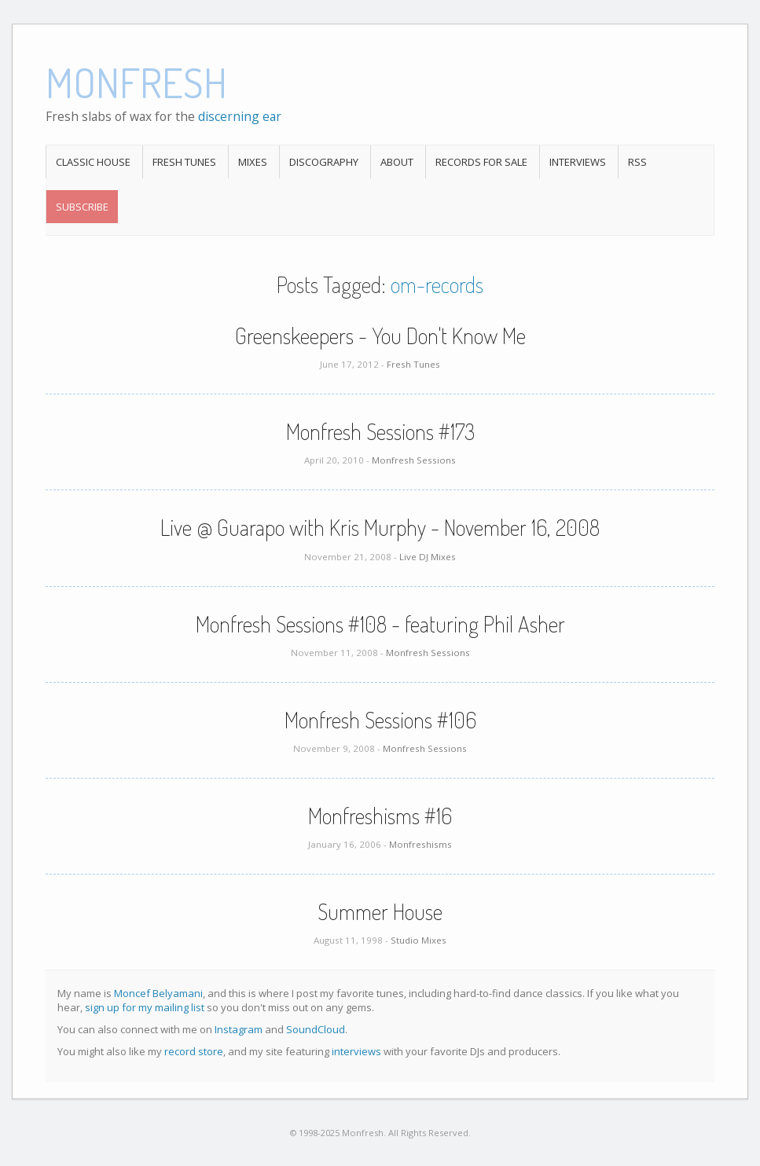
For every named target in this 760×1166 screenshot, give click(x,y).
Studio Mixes (418, 940)
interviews (356, 1051)
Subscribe (82, 207)
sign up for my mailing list (144, 1007)
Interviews (577, 162)
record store (193, 1051)
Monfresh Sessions (414, 460)
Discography (323, 162)
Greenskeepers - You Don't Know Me (380, 335)
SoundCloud (315, 1029)
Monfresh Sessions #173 (380, 431)
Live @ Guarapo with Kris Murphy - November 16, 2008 (380, 527)
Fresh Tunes (184, 162)
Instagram (239, 1029)
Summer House (380, 911)
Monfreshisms (420, 844)
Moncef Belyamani (158, 993)
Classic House (93, 162)
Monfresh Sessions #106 (380, 720)
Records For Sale (481, 162)
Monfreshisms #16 (380, 815)
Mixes (252, 162)
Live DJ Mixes (427, 557)
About (396, 162)
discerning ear (239, 116)
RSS (637, 162)
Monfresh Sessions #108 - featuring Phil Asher (380, 624)
